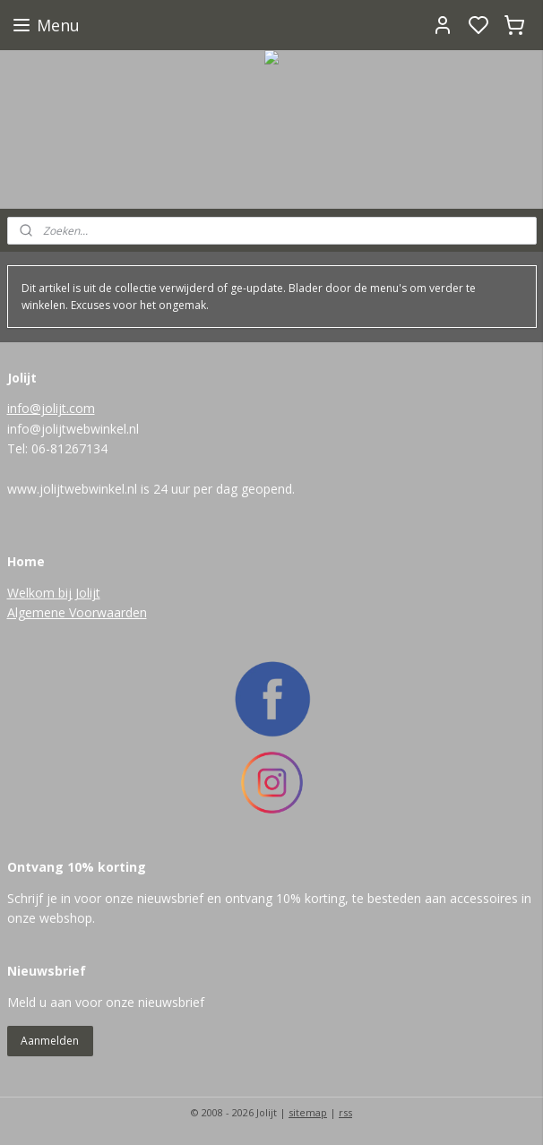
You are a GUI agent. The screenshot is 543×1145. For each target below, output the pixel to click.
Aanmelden (50, 1040)
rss (345, 1112)
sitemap (308, 1112)
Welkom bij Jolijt (53, 592)
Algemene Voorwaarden (77, 612)
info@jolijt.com (51, 408)
